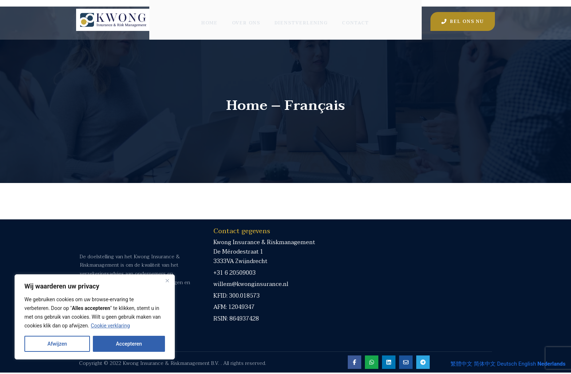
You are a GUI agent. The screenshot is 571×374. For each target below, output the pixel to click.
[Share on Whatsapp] (371, 363)
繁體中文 (461, 364)
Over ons (246, 16)
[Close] (167, 280)
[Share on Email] (405, 363)
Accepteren (129, 344)
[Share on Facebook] (354, 363)
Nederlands (551, 364)
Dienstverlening (301, 16)
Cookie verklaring (110, 326)
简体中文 (485, 364)
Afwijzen (57, 344)
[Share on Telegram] (422, 363)
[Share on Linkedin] (388, 363)
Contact (356, 16)
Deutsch (507, 364)
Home (209, 16)
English (527, 364)
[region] (95, 316)
